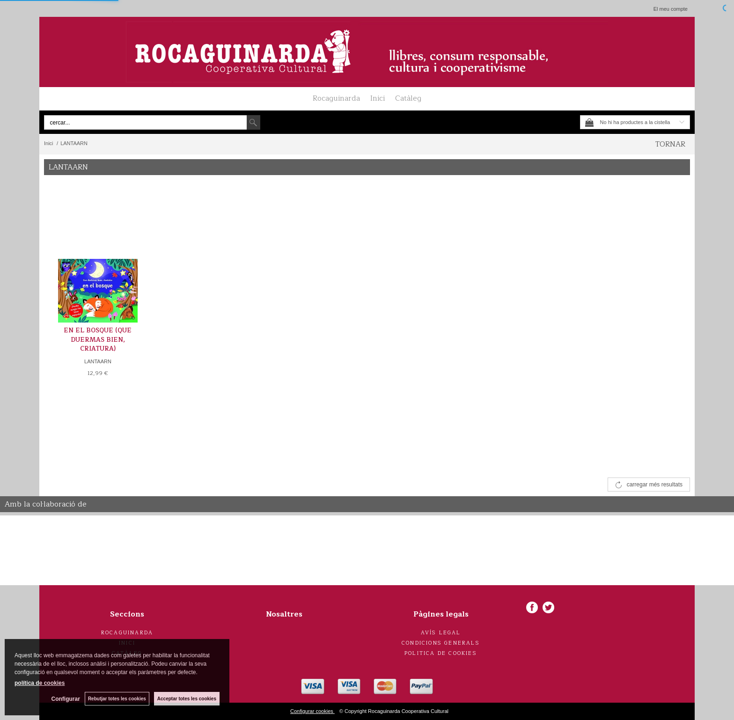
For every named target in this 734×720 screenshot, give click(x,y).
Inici (377, 98)
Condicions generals (441, 643)
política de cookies (40, 683)
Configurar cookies (312, 711)
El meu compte (670, 9)
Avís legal (441, 632)
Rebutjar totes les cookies (117, 698)
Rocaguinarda (336, 98)
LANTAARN (97, 361)
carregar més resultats (655, 484)
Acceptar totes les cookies (186, 698)
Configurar (65, 699)
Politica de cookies (440, 653)
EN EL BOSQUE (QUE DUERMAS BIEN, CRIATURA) (98, 339)
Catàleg (408, 98)
